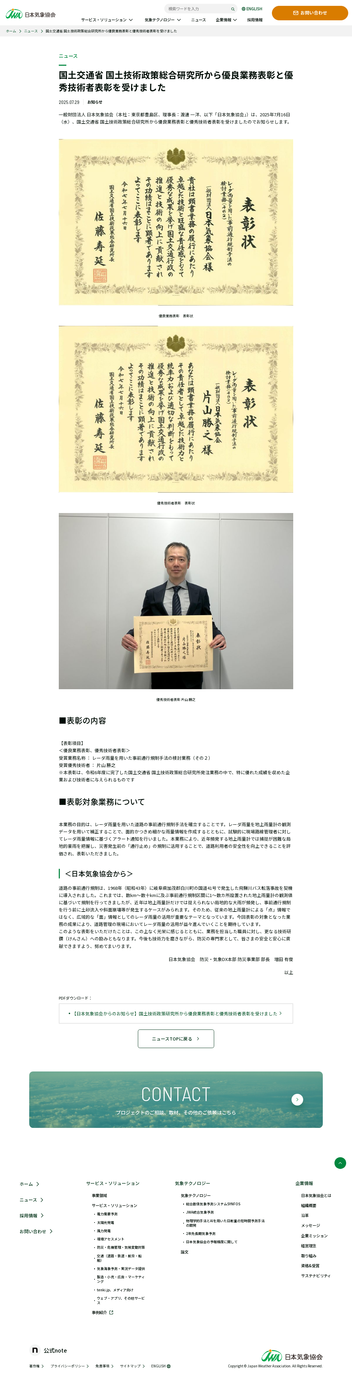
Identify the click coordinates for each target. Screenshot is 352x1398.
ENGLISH (252, 9)
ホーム (11, 31)
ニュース (31, 31)
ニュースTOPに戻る (176, 1038)
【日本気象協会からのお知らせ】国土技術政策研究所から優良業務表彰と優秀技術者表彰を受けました (177, 1013)
